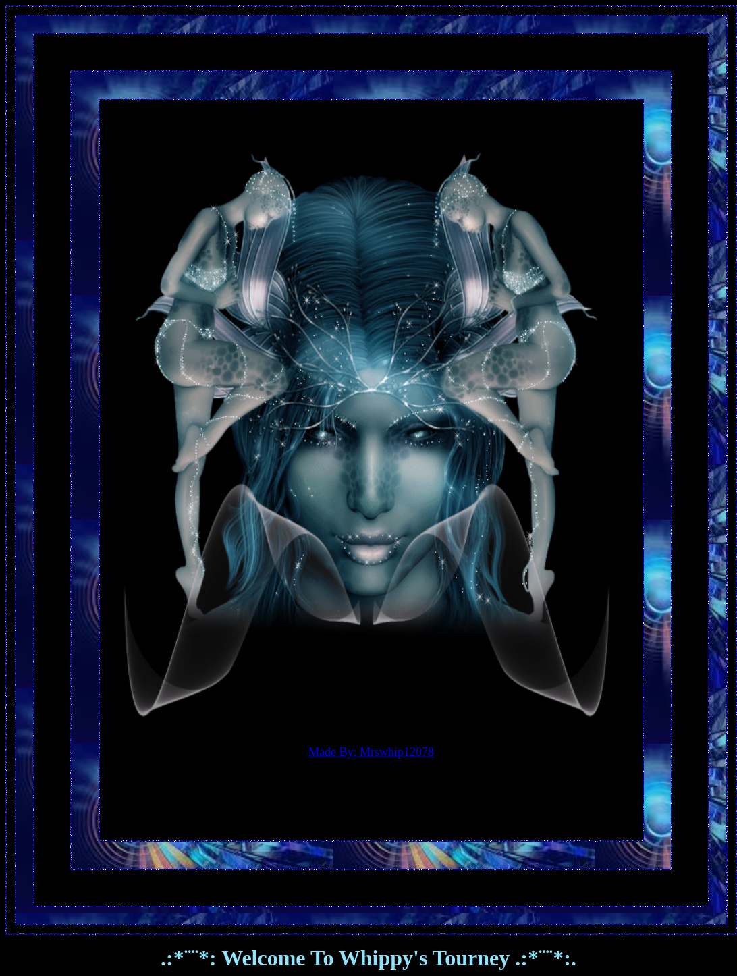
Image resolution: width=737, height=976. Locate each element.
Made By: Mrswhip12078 (371, 752)
